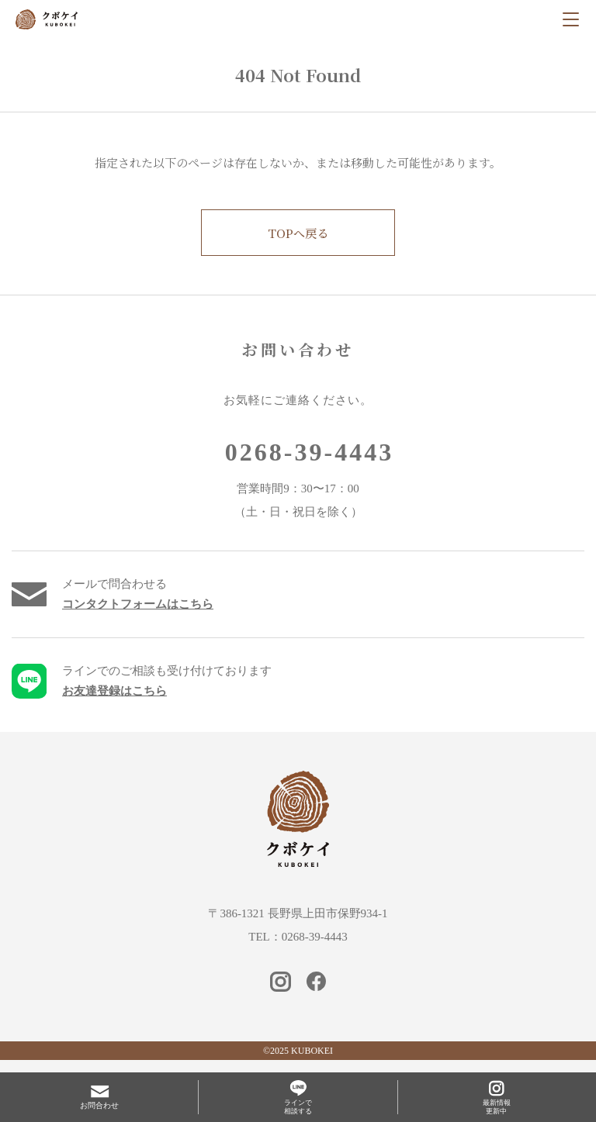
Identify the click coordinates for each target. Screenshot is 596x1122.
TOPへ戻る (298, 233)
